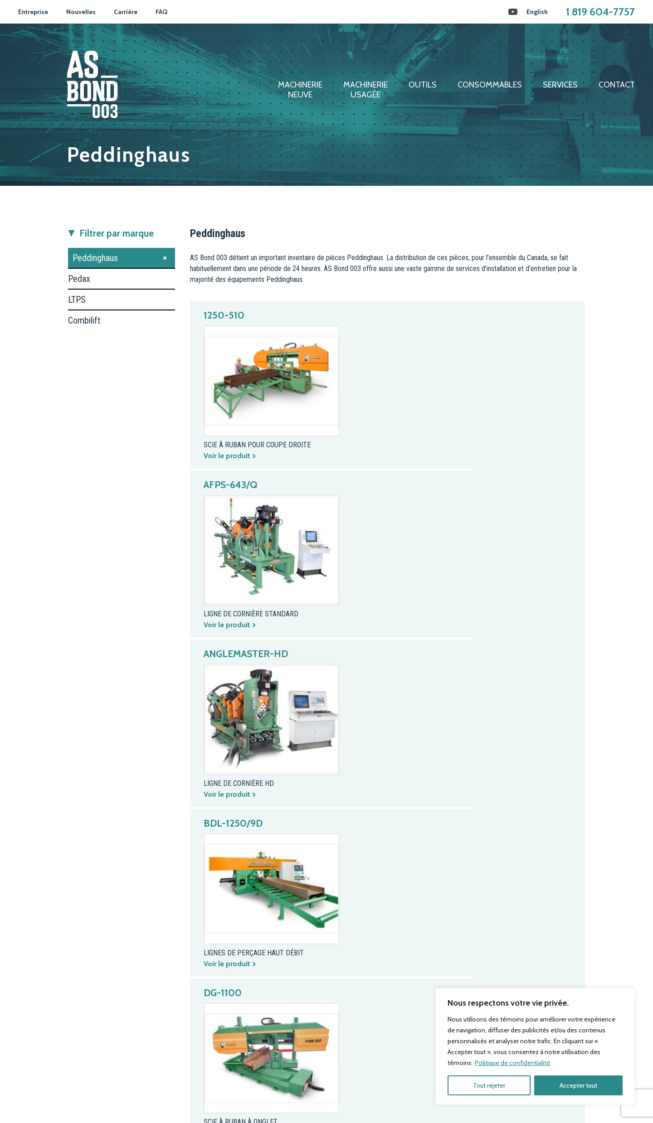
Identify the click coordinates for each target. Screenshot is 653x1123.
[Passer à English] (537, 12)
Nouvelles (81, 12)
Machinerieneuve (300, 90)
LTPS (77, 299)
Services (560, 85)
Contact (617, 85)
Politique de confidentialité (512, 1063)
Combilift (84, 320)
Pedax (79, 278)
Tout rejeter (489, 1085)
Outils (423, 85)
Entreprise (33, 12)
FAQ (161, 12)
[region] (535, 1046)
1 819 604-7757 (600, 11)
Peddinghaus (95, 257)
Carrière (125, 12)
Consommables (490, 85)
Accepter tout (578, 1085)
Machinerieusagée (365, 90)
